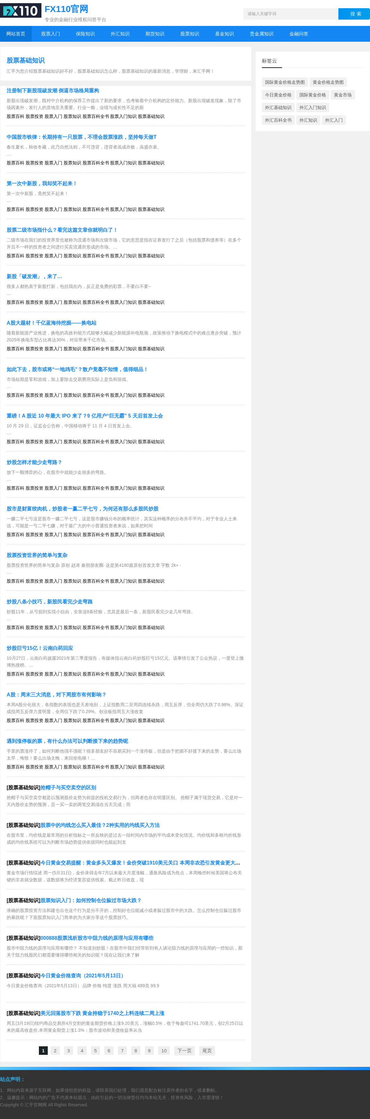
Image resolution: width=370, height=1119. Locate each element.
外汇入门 (334, 120)
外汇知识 (120, 33)
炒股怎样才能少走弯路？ (34, 462)
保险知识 (85, 33)
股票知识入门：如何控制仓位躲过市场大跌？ (91, 900)
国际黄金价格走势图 (285, 82)
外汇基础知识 (278, 107)
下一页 (184, 1050)
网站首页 (15, 33)
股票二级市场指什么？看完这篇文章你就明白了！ (62, 230)
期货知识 (154, 33)
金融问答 (298, 33)
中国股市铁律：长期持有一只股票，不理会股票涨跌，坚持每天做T (82, 137)
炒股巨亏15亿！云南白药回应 (40, 648)
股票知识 (189, 33)
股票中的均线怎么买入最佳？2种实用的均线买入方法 (100, 825)
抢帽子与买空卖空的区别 (68, 787)
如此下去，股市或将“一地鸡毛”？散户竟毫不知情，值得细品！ (77, 369)
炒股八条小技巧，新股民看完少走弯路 (50, 601)
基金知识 (224, 33)
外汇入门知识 (312, 107)
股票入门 (50, 33)
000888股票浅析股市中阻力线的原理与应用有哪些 (96, 938)
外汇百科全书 (278, 120)
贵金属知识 (262, 33)
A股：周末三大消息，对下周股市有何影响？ (57, 694)
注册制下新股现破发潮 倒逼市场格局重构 (53, 90)
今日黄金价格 (278, 94)
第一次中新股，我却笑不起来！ (42, 183)
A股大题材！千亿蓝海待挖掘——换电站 (51, 323)
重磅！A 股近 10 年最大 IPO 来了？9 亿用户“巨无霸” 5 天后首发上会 (85, 416)
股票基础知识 (26, 60)
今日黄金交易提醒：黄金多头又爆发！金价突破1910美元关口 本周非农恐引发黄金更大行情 (142, 862)
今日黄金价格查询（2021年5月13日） (83, 975)
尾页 (207, 1050)
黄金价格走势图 (328, 82)
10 (164, 1050)
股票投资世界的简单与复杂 (37, 555)
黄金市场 (343, 94)
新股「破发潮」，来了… (34, 276)
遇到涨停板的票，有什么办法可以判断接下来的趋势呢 (67, 741)
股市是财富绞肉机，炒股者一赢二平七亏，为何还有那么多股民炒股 (82, 508)
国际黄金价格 (312, 94)
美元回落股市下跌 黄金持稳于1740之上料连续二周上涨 (102, 1013)
